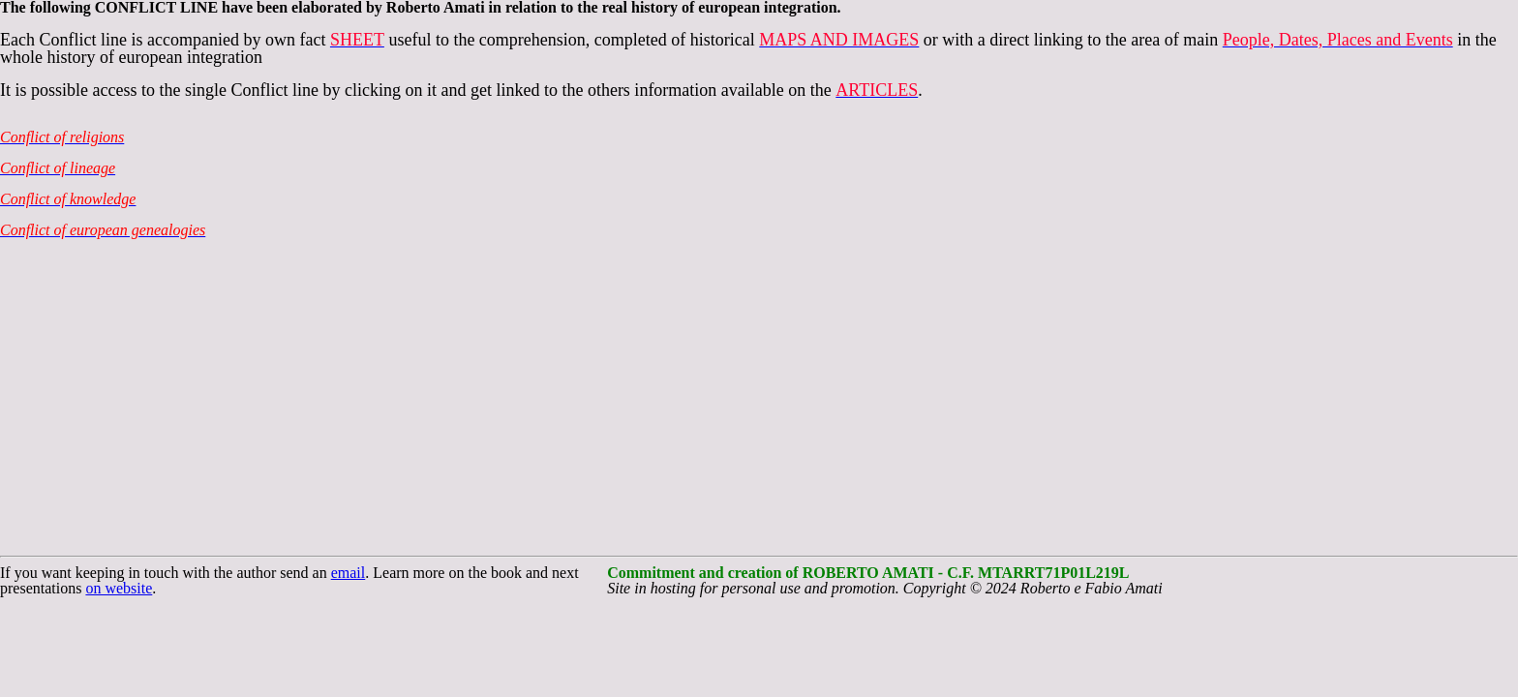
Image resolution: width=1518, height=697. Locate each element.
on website (118, 588)
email (348, 572)
